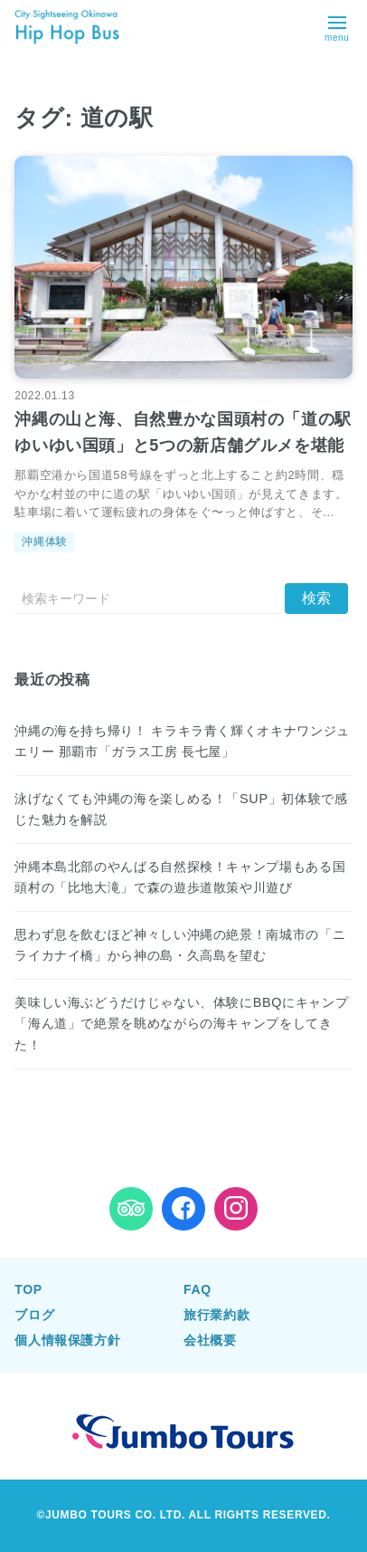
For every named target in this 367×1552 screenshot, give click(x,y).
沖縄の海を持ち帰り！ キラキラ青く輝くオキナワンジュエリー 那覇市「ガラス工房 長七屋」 (182, 741)
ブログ (34, 1315)
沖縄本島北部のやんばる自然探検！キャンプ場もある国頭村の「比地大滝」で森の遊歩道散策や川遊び (179, 877)
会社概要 (210, 1340)
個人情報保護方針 (67, 1340)
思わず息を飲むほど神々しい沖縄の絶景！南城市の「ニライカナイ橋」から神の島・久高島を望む (179, 945)
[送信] (316, 598)
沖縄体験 (45, 541)
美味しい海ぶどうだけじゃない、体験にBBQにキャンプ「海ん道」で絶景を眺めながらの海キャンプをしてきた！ (181, 1023)
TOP (28, 1289)
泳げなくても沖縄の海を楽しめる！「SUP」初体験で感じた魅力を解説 (180, 809)
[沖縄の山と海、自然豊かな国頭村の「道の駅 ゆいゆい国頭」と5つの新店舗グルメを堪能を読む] (183, 267)
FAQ (198, 1289)
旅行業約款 (216, 1315)
